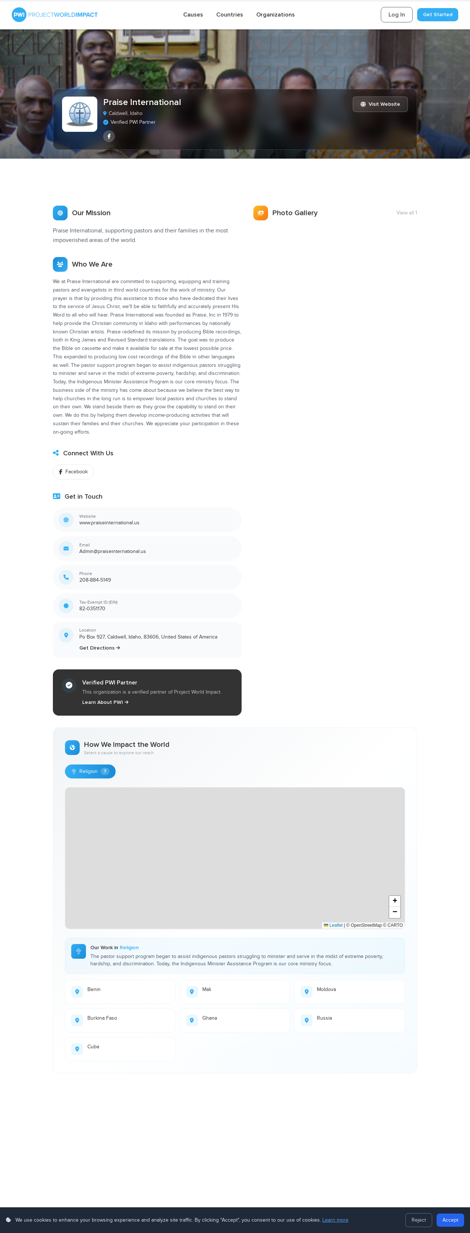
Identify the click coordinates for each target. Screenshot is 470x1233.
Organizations (275, 14)
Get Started (437, 14)
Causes (193, 14)
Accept (450, 1220)
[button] (394, 900)
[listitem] (109, 136)
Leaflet (333, 924)
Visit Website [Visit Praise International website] (380, 104)
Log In (396, 14)
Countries (229, 14)
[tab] (77, 183)
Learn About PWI (105, 701)
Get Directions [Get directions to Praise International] (99, 647)
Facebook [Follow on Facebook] (73, 471)
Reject (419, 1220)
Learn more (335, 1220)
